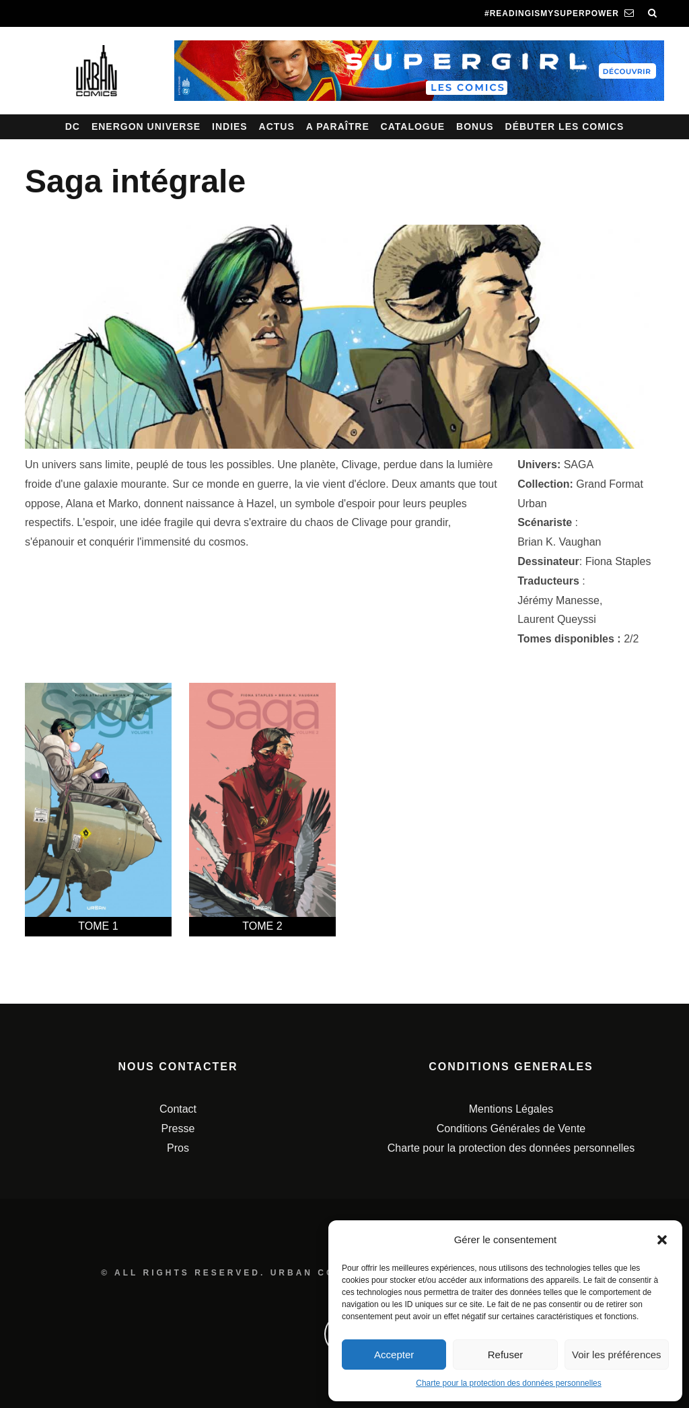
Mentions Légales (511, 1109)
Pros (178, 1148)
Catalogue (413, 126)
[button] (662, 1240)
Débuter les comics (564, 126)
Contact (177, 1109)
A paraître (337, 126)
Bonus (475, 126)
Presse (178, 1128)
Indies (230, 126)
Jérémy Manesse (558, 600)
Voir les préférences (616, 1354)
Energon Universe (146, 126)
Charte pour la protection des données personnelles (509, 1383)
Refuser (505, 1354)
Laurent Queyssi (556, 619)
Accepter (394, 1354)
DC (72, 126)
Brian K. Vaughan (559, 542)
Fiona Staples (618, 561)
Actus (277, 126)
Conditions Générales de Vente (511, 1128)
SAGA (578, 464)
